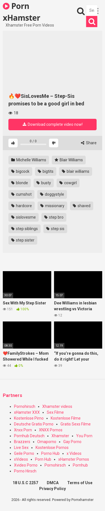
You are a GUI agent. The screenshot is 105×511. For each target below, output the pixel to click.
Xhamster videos (57, 406)
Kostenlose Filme (66, 418)
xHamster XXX (27, 412)
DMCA (53, 483)
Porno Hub (50, 453)
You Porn (84, 436)
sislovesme (23, 217)
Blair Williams (69, 160)
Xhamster (60, 436)
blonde (19, 183)
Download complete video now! (53, 124)
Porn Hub (43, 459)
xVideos (21, 459)
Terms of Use (79, 483)
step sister (22, 240)
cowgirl (68, 183)
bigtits (45, 171)
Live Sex (21, 447)
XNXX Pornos (50, 430)
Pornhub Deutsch (29, 436)
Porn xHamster (21, 11)
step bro (54, 217)
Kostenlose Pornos (52, 447)
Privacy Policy (52, 488)
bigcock (20, 171)
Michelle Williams (28, 160)
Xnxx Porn (23, 430)
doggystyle (52, 194)
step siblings (24, 228)
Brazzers (22, 441)
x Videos (74, 453)
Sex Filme (55, 412)
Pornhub (80, 465)
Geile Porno (24, 453)
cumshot (21, 194)
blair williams (75, 171)
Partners (12, 395)
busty (43, 183)
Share (89, 143)
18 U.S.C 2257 (25, 483)
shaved (81, 206)
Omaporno (46, 441)
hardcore (21, 206)
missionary (52, 206)
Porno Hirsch (25, 471)
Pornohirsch (24, 406)
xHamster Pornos (73, 459)
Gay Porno (72, 441)
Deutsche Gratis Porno (33, 424)
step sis (55, 228)
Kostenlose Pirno (29, 418)
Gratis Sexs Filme (75, 424)
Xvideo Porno (26, 465)
